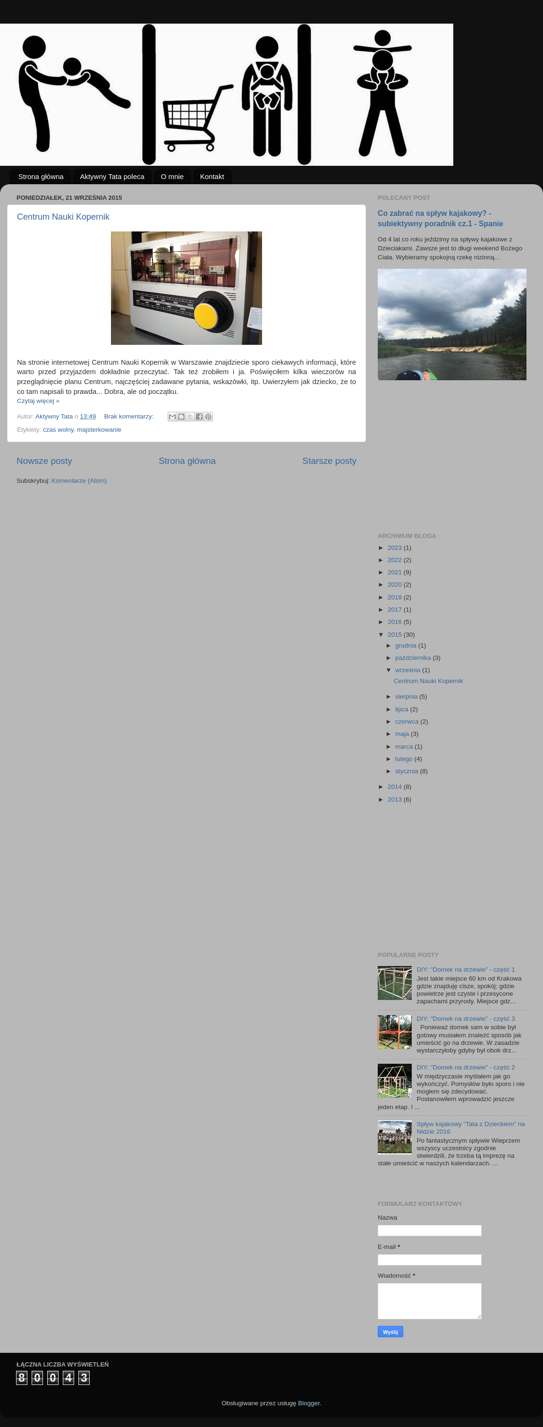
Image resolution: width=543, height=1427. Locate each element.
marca (405, 746)
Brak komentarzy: (129, 416)
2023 (396, 547)
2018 (396, 597)
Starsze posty (329, 461)
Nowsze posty (44, 461)
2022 (396, 560)
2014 (396, 786)
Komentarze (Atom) (79, 480)
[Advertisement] (448, 456)
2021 (396, 572)
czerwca (407, 721)
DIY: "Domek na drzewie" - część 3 (465, 1018)
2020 (396, 584)
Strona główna (41, 176)
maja (403, 733)
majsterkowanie (99, 429)
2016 (396, 621)
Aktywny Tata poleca (112, 176)
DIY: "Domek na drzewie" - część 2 (465, 1067)
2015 (396, 634)
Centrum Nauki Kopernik (63, 217)
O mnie (172, 176)
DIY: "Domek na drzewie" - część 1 (465, 969)
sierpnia (407, 696)
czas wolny (58, 429)
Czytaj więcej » (38, 400)
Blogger (309, 1403)
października (414, 657)
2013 (396, 799)
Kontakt (212, 176)
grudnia (406, 645)
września (408, 670)
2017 (396, 609)
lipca (402, 709)
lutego (405, 758)
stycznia (407, 771)
